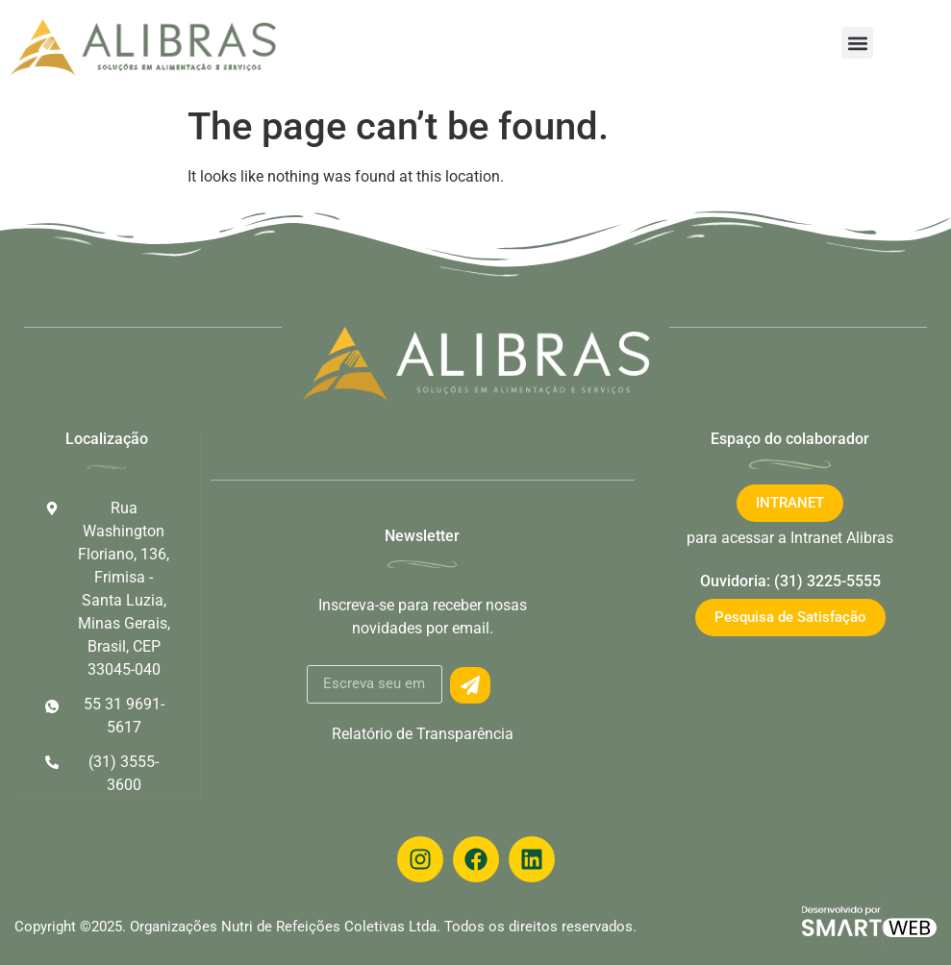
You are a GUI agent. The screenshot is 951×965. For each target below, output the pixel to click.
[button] (857, 43)
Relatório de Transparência (422, 734)
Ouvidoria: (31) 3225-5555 (790, 581)
